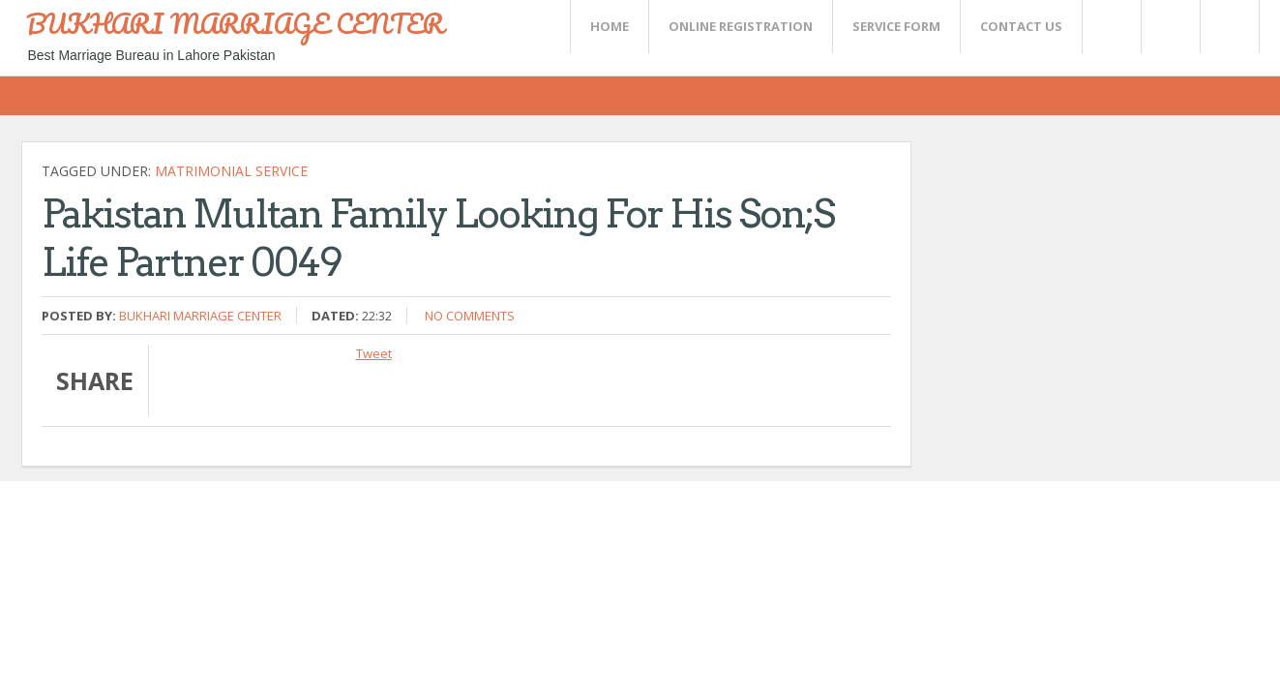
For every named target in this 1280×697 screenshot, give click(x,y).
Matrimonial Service (231, 171)
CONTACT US (1021, 26)
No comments (470, 315)
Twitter (1110, 26)
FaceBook (1226, 26)
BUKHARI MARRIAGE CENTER (235, 23)
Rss (1169, 26)
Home (609, 26)
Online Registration (741, 26)
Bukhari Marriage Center (200, 315)
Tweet (374, 353)
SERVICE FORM (896, 26)
